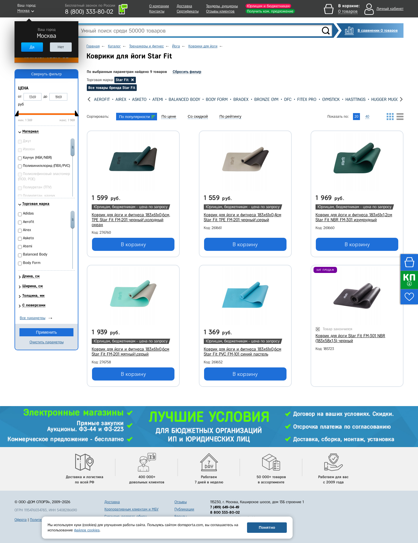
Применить (46, 332)
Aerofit (102, 99)
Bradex (240, 99)
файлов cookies (87, 530)
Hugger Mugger (387, 99)
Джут (27, 141)
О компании (159, 6)
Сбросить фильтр (187, 72)
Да (32, 47)
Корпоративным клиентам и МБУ (131, 509)
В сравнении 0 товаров (378, 30)
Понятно (267, 527)
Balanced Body (184, 99)
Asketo (139, 99)
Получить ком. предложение (270, 11)
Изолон (29, 149)
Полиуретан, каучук (39, 195)
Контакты (156, 11)
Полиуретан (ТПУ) (37, 187)
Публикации (184, 509)
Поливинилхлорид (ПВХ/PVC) (46, 165)
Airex (121, 99)
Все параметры (32, 318)
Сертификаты (188, 11)
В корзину (133, 244)
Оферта (21, 519)
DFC (287, 99)
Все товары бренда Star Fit (111, 88)
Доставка (184, 6)
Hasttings (355, 99)
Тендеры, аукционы (222, 6)
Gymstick (331, 99)
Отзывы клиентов (220, 11)
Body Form (217, 99)
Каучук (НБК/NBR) (37, 157)
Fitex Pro (306, 99)
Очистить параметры (47, 342)
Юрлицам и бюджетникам (268, 6)
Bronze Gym (266, 99)
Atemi (157, 99)
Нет (60, 47)
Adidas (28, 213)
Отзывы (180, 502)
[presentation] (89, 99)
